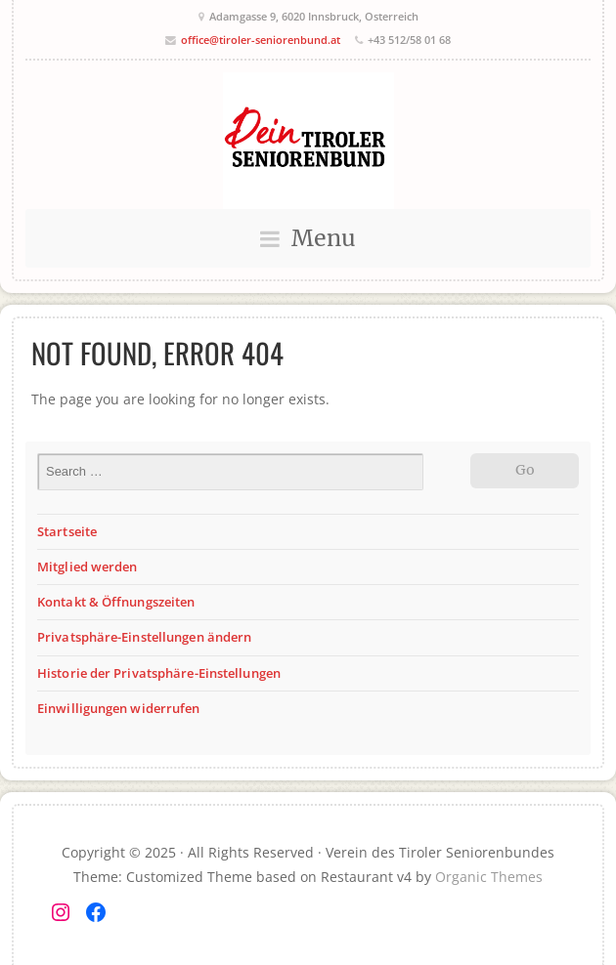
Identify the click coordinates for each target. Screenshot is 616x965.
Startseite (67, 531)
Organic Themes (489, 876)
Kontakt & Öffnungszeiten (116, 601)
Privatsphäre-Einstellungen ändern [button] (144, 637)
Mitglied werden (87, 566)
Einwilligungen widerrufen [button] (118, 708)
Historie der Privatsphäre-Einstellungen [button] (159, 673)
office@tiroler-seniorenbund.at (260, 39)
